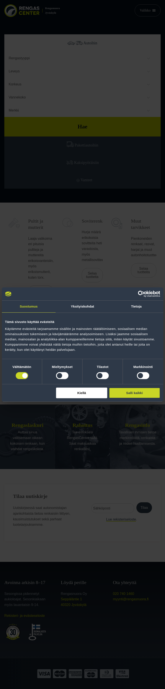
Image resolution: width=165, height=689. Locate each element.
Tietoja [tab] (136, 306)
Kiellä (81, 393)
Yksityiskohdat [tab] (82, 306)
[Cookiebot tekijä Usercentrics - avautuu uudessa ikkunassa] (141, 294)
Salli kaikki (134, 393)
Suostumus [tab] (29, 306)
